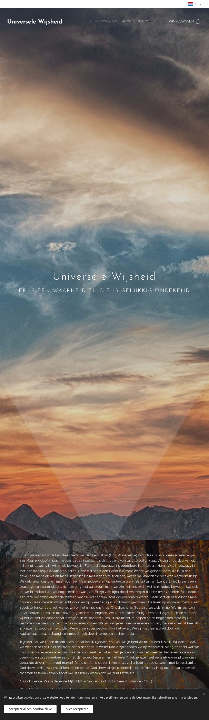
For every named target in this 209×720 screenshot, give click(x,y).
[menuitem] (115, 21)
